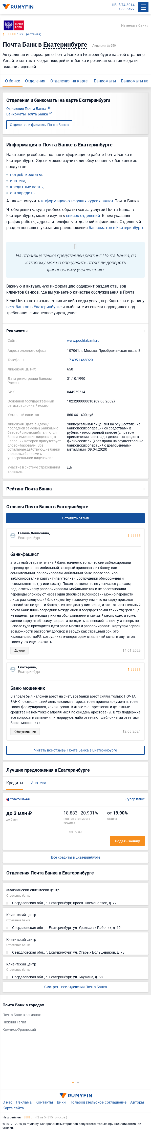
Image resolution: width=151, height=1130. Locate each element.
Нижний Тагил (14, 1022)
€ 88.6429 (127, 9)
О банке (12, 81)
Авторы (137, 1102)
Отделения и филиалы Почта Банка (39, 124)
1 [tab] (73, 1082)
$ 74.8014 (127, 5)
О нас (7, 1102)
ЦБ (114, 5)
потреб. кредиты (26, 174)
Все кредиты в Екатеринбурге (75, 857)
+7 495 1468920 (80, 360)
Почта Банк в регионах (22, 1015)
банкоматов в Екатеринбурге (116, 227)
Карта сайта (13, 1108)
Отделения (35, 81)
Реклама (24, 1102)
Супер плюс (135, 799)
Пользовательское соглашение (98, 1102)
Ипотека (38, 783)
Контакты (44, 1102)
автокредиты (22, 193)
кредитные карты (27, 186)
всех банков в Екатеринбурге (33, 306)
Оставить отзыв (75, 518)
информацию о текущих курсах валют (77, 201)
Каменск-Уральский (19, 1029)
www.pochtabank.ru (83, 340)
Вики (61, 1102)
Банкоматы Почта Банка (29, 114)
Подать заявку (127, 841)
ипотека (17, 180)
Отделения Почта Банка (28, 109)
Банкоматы (105, 81)
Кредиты (14, 783)
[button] (75, 330)
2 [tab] (78, 1082)
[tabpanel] (73, 1018)
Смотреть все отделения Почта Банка (75, 986)
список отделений (83, 215)
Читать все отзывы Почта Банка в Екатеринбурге (75, 750)
